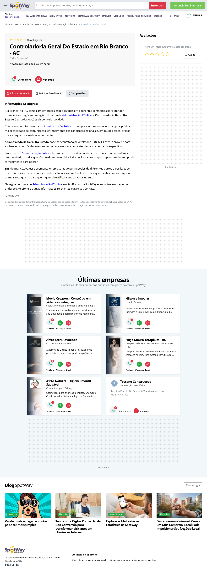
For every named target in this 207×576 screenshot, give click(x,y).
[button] (5, 5)
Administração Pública (64, 24)
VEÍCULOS (119, 15)
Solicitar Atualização (49, 93)
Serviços (46, 24)
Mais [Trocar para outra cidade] (174, 15)
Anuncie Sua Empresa (187, 5)
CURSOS (158, 15)
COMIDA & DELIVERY (89, 15)
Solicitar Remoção (18, 93)
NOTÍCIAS (70, 15)
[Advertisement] (171, 115)
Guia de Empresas (30, 24)
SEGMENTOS (56, 15)
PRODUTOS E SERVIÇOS (139, 15)
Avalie (190, 54)
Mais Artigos (193, 485)
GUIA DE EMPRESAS (36, 15)
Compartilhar (77, 93)
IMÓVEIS (106, 15)
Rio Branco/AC (12, 24)
